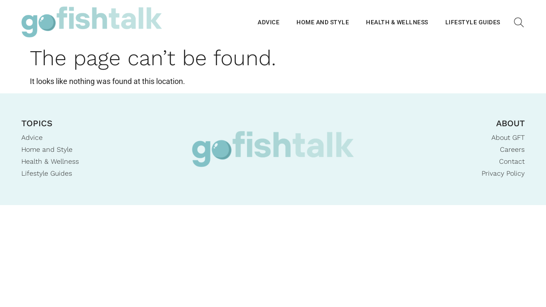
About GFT (508, 137)
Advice (268, 22)
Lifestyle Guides (472, 22)
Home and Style (322, 22)
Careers (512, 149)
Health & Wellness (397, 22)
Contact (512, 161)
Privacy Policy (503, 173)
